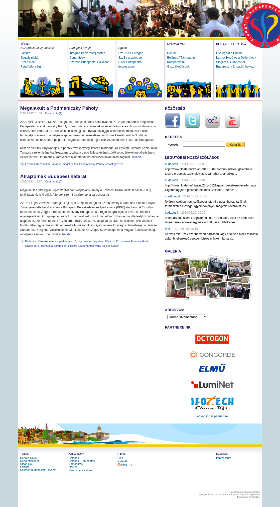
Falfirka (25, 53)
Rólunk (171, 53)
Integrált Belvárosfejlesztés (87, 53)
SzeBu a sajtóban (130, 57)
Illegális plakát (29, 57)
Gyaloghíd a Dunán (229, 53)
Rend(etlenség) (30, 66)
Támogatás (76, 463)
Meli (167, 229)
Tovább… (137, 157)
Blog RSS (127, 464)
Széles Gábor (110, 245)
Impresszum (126, 66)
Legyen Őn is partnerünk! (212, 416)
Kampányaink (176, 62)
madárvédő (172, 196)
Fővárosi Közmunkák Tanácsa (43, 164)
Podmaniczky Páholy (91, 164)
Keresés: (173, 144)
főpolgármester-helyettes (88, 241)
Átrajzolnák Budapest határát (53, 176)
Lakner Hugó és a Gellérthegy (236, 57)
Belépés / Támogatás (181, 57)
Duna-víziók (77, 57)
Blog (120, 457)
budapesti (171, 164)
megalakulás (70, 164)
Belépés (74, 457)
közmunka (46, 245)
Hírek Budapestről (130, 62)
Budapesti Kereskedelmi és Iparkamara (48, 241)
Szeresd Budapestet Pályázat (89, 62)
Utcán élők (27, 62)
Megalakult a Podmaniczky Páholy (59, 108)
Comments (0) (53, 181)
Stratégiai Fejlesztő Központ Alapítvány (77, 245)
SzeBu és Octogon (130, 53)
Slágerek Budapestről (230, 62)
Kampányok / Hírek (80, 470)
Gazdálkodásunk (178, 66)
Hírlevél (122, 461)
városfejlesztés (114, 164)
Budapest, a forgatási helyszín (236, 66)
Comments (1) (53, 113)
